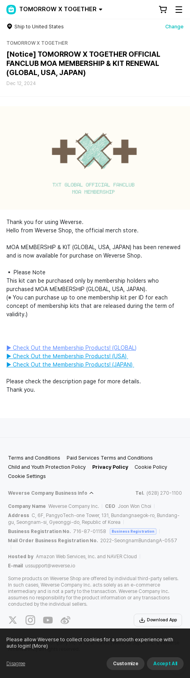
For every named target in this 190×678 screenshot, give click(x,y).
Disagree (15, 663)
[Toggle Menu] (179, 10)
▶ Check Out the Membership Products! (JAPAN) (70, 364)
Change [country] (174, 27)
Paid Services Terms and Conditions (110, 458)
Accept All (165, 663)
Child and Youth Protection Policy (47, 467)
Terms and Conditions (34, 458)
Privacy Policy (110, 467)
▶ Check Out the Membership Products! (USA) (67, 356)
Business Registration (133, 531)
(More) (39, 646)
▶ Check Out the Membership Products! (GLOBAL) (71, 348)
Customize (125, 663)
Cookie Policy (151, 467)
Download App (158, 620)
